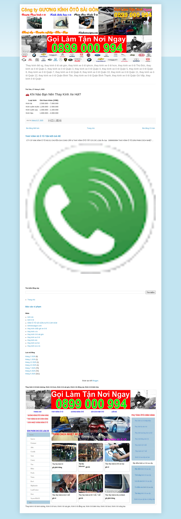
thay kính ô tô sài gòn (36, 334)
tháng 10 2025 (30, 365)
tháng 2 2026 (30, 356)
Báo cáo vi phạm (33, 307)
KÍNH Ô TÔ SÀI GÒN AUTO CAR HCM (42, 323)
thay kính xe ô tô (34, 337)
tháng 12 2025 (30, 362)
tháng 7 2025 (30, 368)
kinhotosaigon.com (35, 326)
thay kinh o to (33, 332)
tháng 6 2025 (30, 371)
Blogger (95, 381)
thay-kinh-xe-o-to (34, 346)
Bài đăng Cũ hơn (148, 128)
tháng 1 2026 (30, 359)
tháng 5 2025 (30, 374)
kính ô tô (31, 320)
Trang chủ (90, 128)
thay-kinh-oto (32, 340)
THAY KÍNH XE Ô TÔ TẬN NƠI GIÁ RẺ (43, 136)
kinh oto (31, 317)
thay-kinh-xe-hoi (34, 343)
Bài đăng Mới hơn (32, 128)
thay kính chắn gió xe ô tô (37, 329)
